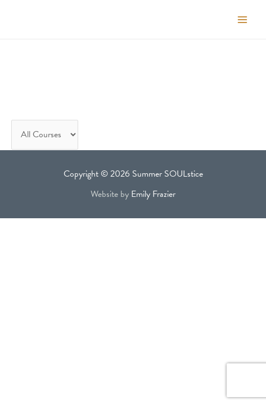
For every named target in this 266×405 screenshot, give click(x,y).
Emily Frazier (153, 194)
